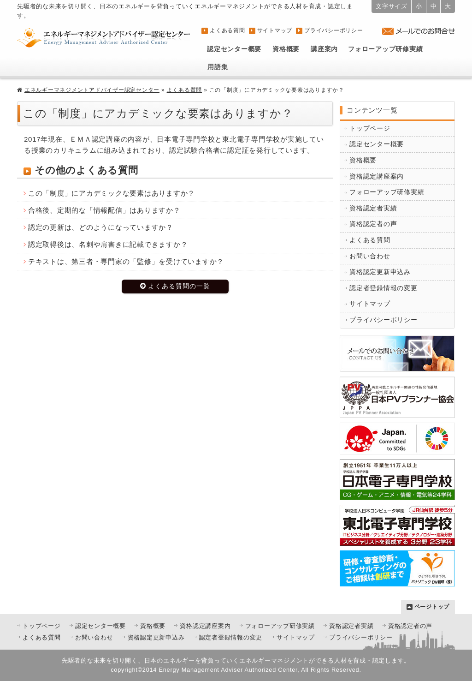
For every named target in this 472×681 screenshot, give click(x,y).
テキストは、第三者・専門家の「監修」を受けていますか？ (126, 261)
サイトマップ (275, 30)
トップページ (369, 128)
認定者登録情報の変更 (383, 288)
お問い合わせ (369, 256)
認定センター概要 (234, 49)
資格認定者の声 (373, 224)
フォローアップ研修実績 (385, 49)
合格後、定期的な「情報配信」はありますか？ (104, 210)
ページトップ (432, 606)
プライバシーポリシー (333, 30)
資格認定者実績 (373, 208)
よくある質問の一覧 (179, 286)
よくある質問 (227, 30)
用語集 (217, 67)
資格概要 (286, 49)
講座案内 (324, 49)
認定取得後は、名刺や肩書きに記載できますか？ (108, 244)
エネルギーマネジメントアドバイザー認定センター (91, 90)
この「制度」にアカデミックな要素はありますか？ (111, 193)
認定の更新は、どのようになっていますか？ (100, 227)
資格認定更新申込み (380, 272)
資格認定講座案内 (376, 176)
